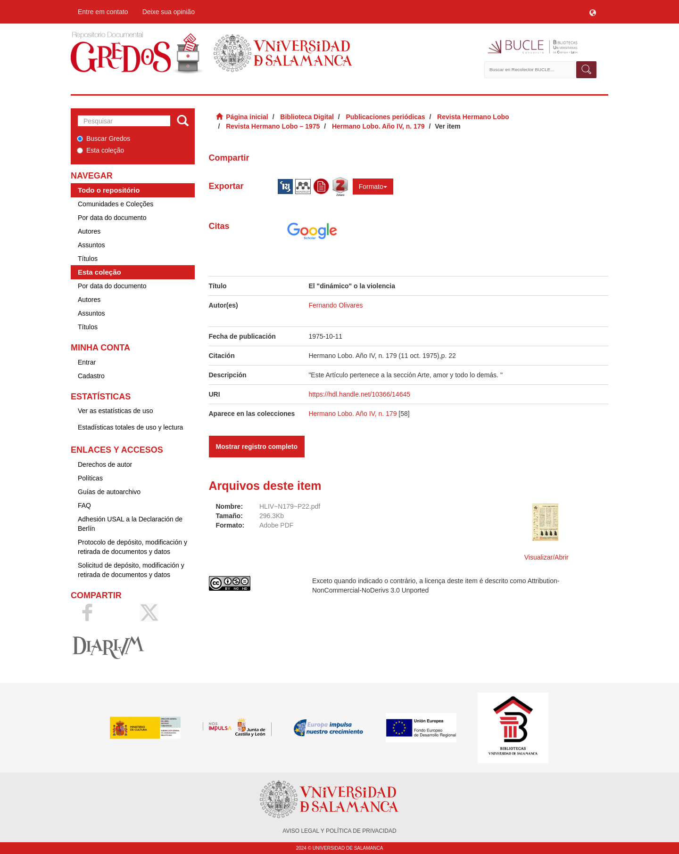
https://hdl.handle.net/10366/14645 (359, 394)
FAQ (84, 505)
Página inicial (247, 117)
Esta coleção (100, 150)
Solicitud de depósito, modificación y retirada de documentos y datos (131, 569)
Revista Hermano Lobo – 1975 (273, 126)
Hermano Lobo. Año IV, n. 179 (378, 126)
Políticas (90, 478)
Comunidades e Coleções (115, 204)
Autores (89, 231)
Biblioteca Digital (307, 117)
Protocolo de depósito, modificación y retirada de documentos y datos (132, 546)
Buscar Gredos (103, 138)
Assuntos (91, 245)
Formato (373, 186)
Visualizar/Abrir (546, 557)
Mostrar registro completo (257, 446)
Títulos (88, 258)
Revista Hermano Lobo (473, 117)
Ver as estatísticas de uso (115, 411)
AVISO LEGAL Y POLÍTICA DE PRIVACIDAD (339, 831)
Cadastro (91, 376)
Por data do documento (112, 217)
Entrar (87, 362)
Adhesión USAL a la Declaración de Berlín (130, 523)
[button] (592, 12)
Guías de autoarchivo (109, 492)
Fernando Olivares (335, 305)
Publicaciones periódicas (385, 117)
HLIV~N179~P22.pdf (289, 506)
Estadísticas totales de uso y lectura (130, 427)
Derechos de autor (105, 464)
